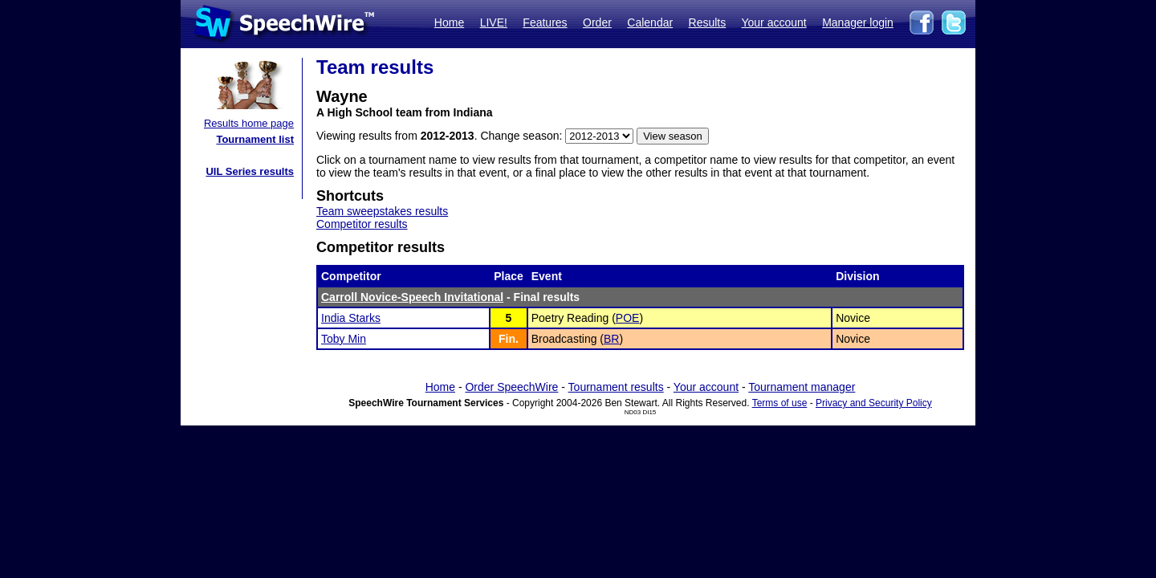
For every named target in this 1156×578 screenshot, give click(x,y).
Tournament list (255, 139)
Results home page (249, 123)
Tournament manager (801, 387)
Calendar (650, 22)
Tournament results (616, 387)
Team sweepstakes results (382, 211)
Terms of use (780, 403)
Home (449, 22)
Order (597, 22)
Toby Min (343, 338)
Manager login (857, 22)
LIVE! (493, 22)
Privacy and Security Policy (874, 403)
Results (708, 22)
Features (545, 22)
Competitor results (362, 224)
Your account (773, 22)
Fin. (509, 338)
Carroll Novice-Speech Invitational (412, 297)
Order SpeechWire (511, 387)
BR (611, 338)
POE (628, 317)
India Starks (351, 317)
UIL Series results (250, 171)
